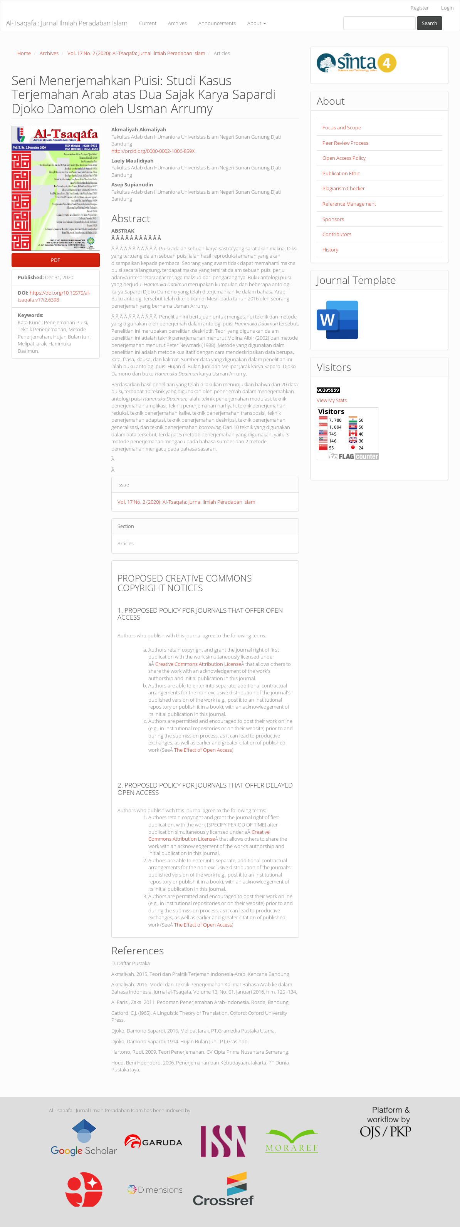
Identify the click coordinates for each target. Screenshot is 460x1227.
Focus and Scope (341, 127)
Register (420, 7)
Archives (177, 23)
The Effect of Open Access (203, 749)
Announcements (217, 23)
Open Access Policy (344, 157)
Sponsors (333, 219)
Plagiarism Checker (343, 188)
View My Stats (332, 400)
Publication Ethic (341, 173)
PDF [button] (55, 259)
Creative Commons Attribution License (198, 663)
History (330, 249)
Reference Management (349, 203)
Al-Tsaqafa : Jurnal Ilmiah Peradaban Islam (67, 22)
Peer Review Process (345, 142)
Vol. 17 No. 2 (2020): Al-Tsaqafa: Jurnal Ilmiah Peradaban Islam (136, 53)
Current (147, 23)
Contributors (336, 234)
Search (429, 23)
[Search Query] (379, 23)
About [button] (256, 23)
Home (24, 53)
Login (447, 7)
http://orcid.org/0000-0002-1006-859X (153, 151)
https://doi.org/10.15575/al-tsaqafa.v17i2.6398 (54, 296)
